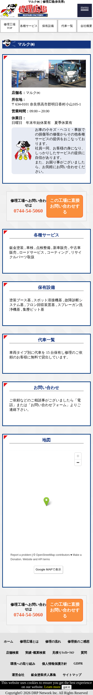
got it (66, 687)
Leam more (52, 687)
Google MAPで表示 (48, 569)
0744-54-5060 (28, 211)
